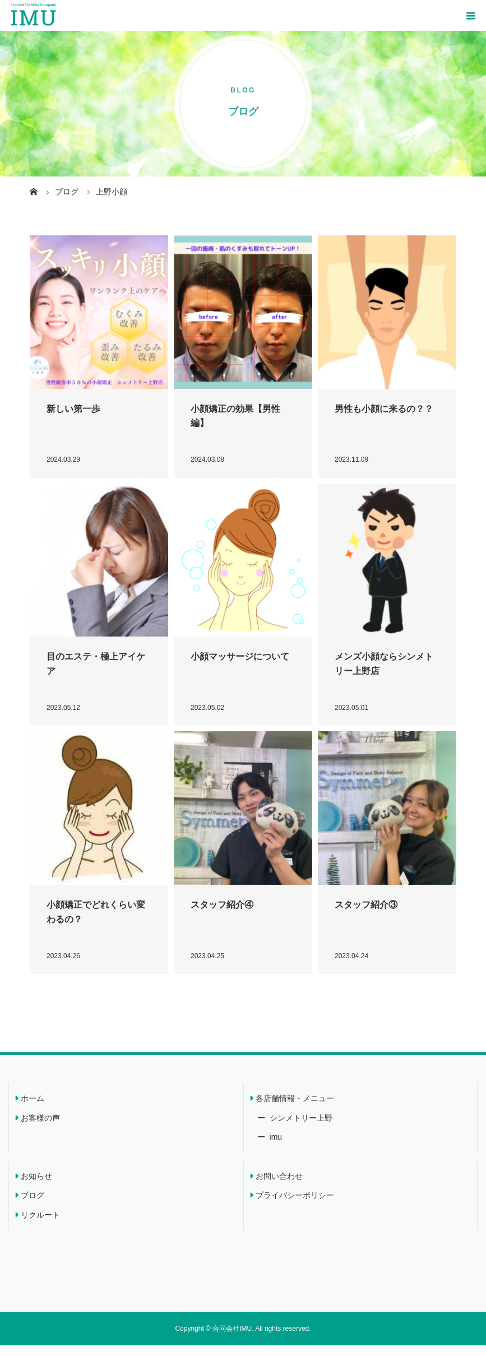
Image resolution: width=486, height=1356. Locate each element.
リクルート (40, 1225)
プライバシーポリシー (295, 1205)
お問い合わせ (279, 1186)
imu (274, 1147)
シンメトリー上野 (299, 1128)
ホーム (32, 1108)
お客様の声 (40, 1128)
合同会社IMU (232, 1339)
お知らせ (36, 1186)
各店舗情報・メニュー (295, 1108)
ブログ (32, 1205)
